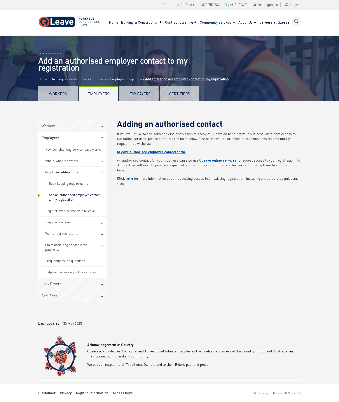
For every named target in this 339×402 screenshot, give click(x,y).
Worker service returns (61, 233)
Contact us (171, 4)
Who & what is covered (61, 161)
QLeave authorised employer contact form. (151, 152)
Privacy (66, 393)
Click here (125, 178)
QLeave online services (217, 160)
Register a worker (58, 222)
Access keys (123, 393)
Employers (98, 79)
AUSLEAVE (235, 4)
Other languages (265, 4)
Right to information (92, 393)
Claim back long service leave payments (66, 247)
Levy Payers (139, 93)
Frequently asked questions (65, 261)
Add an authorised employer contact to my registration (75, 197)
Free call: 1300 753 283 (202, 4)
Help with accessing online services (70, 272)
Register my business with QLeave (70, 211)
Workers (58, 93)
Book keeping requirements (68, 183)
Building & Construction (69, 79)
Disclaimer (47, 393)
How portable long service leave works (73, 149)
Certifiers (179, 93)
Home (113, 22)
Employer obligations (126, 79)
